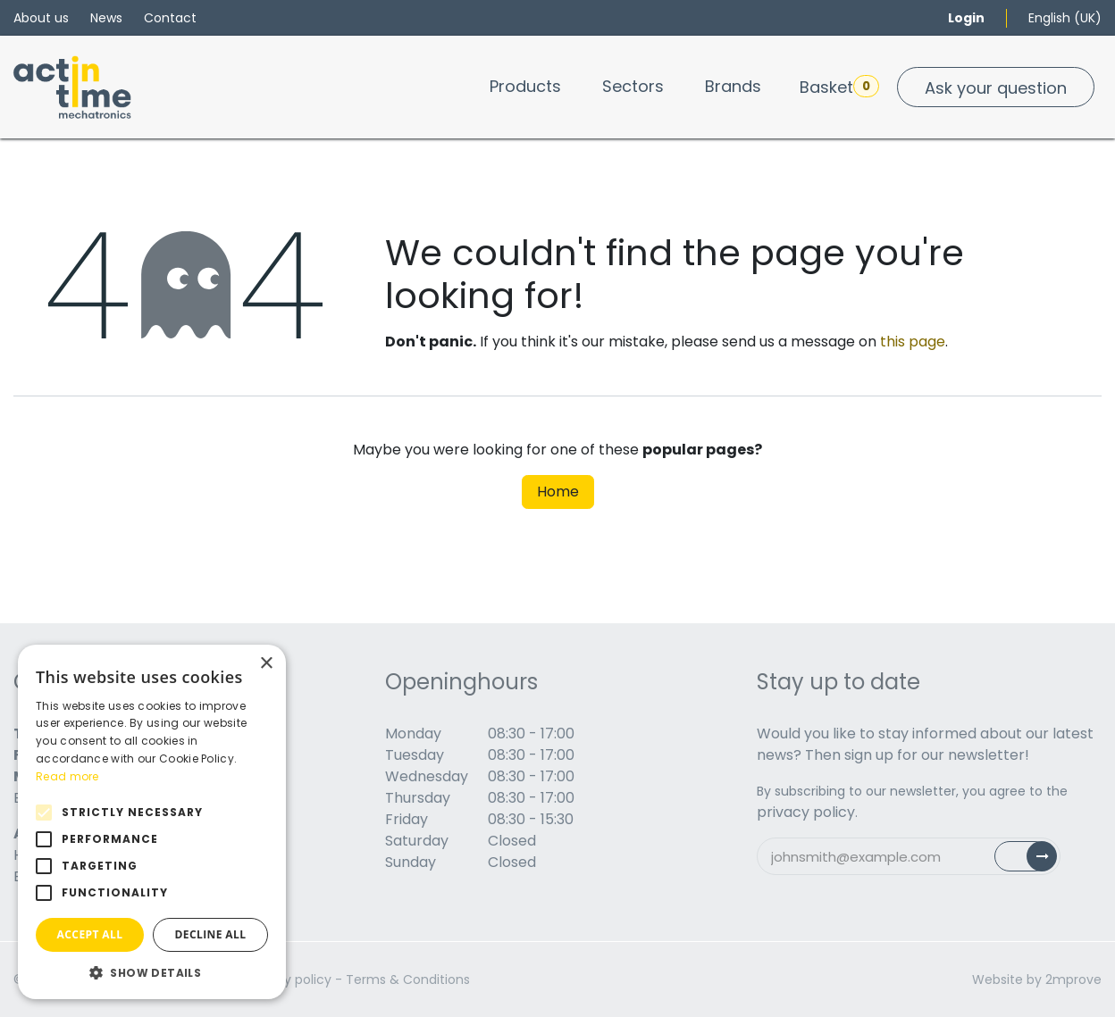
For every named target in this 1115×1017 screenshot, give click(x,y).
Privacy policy (289, 979)
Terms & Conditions (408, 979)
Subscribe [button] (1036, 860)
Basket (839, 86)
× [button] (265, 664)
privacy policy (806, 812)
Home (558, 491)
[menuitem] (525, 86)
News (106, 18)
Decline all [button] (211, 934)
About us (41, 18)
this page (912, 341)
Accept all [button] (90, 934)
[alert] (152, 822)
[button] (152, 972)
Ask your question (996, 88)
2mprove (1073, 979)
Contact (170, 18)
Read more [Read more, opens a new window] (67, 776)
